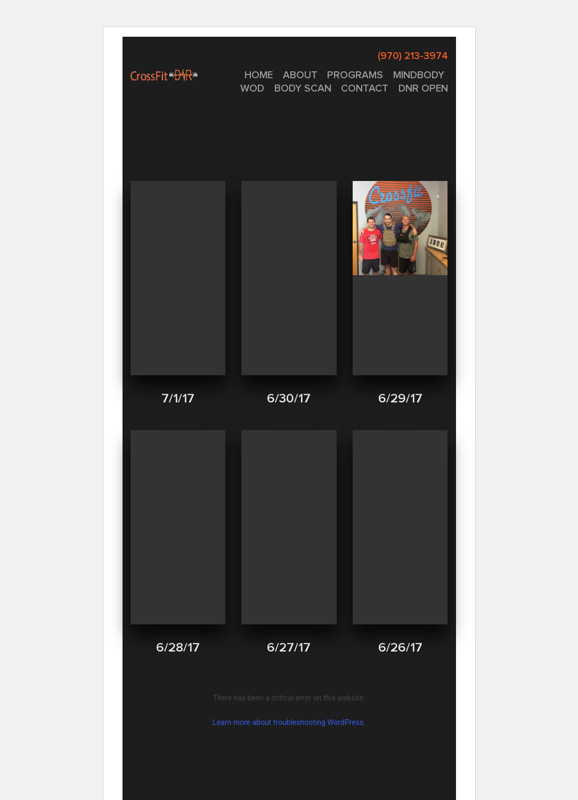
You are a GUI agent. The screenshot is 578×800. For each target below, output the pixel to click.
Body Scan (302, 89)
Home (259, 75)
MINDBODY (418, 75)
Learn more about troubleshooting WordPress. (289, 722)
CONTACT (364, 89)
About (300, 75)
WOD (252, 89)
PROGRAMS (355, 75)
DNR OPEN (423, 89)
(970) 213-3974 (413, 56)
